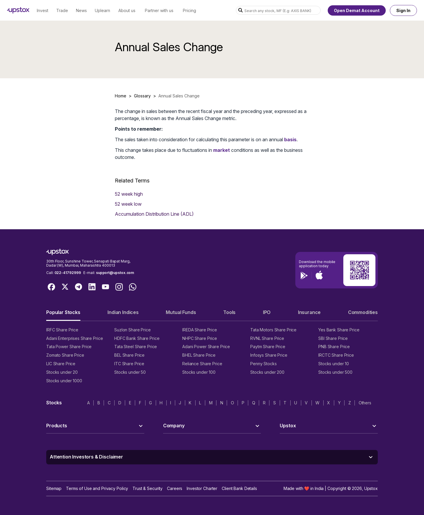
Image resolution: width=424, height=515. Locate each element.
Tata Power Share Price (69, 346)
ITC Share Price (129, 363)
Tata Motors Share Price (273, 329)
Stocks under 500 (335, 372)
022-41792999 (67, 272)
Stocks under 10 (333, 363)
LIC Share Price (60, 363)
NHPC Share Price (199, 338)
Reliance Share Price (202, 363)
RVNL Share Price (267, 338)
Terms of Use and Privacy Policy (97, 488)
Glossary (142, 95)
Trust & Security (147, 488)
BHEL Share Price (199, 355)
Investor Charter (202, 488)
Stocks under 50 (130, 372)
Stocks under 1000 (64, 380)
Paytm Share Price (267, 346)
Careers (174, 488)
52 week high (129, 194)
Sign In (403, 10)
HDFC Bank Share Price (136, 338)
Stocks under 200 (267, 372)
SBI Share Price (333, 338)
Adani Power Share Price (206, 346)
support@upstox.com (115, 272)
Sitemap (54, 488)
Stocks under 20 (62, 372)
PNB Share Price (334, 346)
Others (365, 402)
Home (120, 95)
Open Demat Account (357, 10)
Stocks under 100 (199, 372)
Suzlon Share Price (132, 329)
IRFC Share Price (62, 329)
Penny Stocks (263, 363)
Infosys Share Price (268, 355)
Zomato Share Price (65, 355)
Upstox (371, 488)
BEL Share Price (129, 355)
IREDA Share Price (199, 329)
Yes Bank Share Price (339, 329)
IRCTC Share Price (336, 355)
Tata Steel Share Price (135, 346)
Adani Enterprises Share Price (74, 338)
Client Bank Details (239, 488)
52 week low (128, 204)
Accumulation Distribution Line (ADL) (154, 214)
